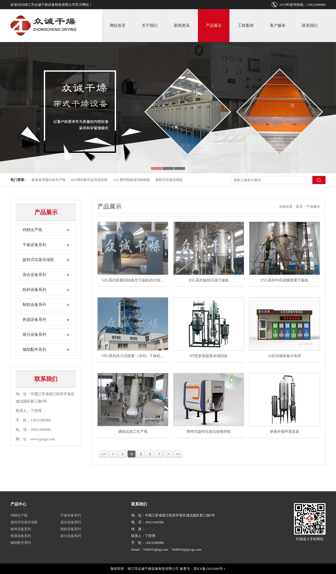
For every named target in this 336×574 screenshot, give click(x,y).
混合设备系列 (46, 274)
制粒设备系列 (46, 304)
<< (104, 454)
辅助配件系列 (46, 349)
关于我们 (150, 25)
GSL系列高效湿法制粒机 (131, 180)
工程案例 (246, 25)
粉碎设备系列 (46, 289)
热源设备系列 (46, 319)
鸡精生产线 (46, 230)
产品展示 (214, 25)
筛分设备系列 (46, 334)
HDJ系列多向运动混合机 (89, 180)
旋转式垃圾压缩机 (169, 180)
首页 (299, 206)
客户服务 (278, 25)
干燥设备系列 (46, 245)
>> (178, 454)
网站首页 (117, 25)
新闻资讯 (182, 25)
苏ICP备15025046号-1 (209, 569)
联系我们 (310, 25)
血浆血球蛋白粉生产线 (49, 180)
